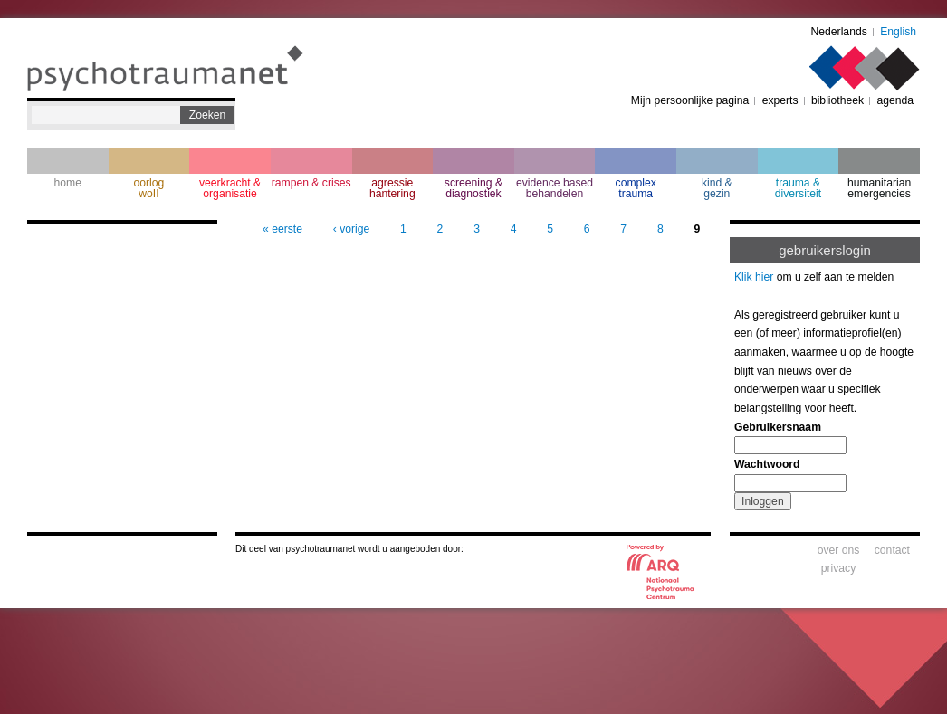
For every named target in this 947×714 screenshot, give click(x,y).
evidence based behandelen (554, 188)
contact (892, 550)
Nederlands (839, 31)
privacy (838, 568)
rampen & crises (311, 182)
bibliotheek (837, 100)
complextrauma (636, 188)
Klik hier (753, 277)
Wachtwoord (766, 464)
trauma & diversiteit (798, 188)
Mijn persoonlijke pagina (690, 100)
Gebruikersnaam (777, 427)
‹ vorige (351, 229)
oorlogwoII (149, 188)
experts (780, 100)
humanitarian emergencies (879, 188)
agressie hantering (392, 188)
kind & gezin (717, 188)
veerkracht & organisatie (230, 188)
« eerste (282, 229)
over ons (839, 550)
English (898, 31)
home (67, 182)
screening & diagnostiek (473, 188)
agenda (895, 100)
